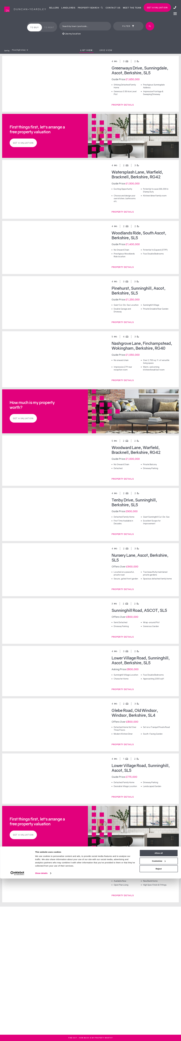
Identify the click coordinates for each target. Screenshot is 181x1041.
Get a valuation (157, 7)
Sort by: (7, 51)
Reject (159, 1031)
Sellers (54, 7)
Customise (158, 1023)
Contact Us (113, 7)
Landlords (68, 7)
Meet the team (132, 7)
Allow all (159, 1015)
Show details (41, 1036)
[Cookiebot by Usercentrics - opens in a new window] (17, 1036)
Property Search (90, 7)
